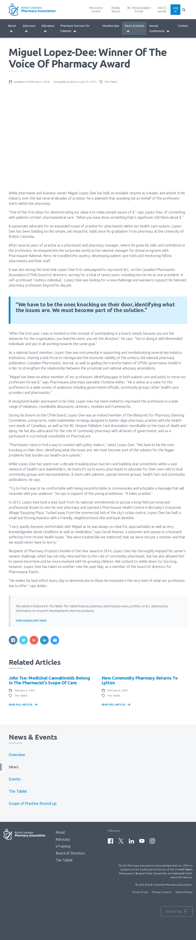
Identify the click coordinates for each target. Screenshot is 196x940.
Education (48, 28)
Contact (183, 25)
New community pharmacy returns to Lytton (140, 680)
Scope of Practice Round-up (33, 803)
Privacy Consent (161, 892)
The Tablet (18, 791)
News (13, 767)
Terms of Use (140, 892)
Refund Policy (184, 892)
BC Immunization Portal (139, 9)
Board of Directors (70, 853)
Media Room (115, 9)
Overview (17, 755)
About (12, 28)
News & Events (134, 28)
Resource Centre (96, 9)
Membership (110, 25)
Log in (175, 9)
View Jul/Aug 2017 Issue (31, 620)
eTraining (63, 846)
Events (15, 779)
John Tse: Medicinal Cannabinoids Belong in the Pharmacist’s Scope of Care (49, 680)
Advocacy (29, 28)
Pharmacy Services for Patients (75, 28)
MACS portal (162, 9)
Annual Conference (159, 28)
